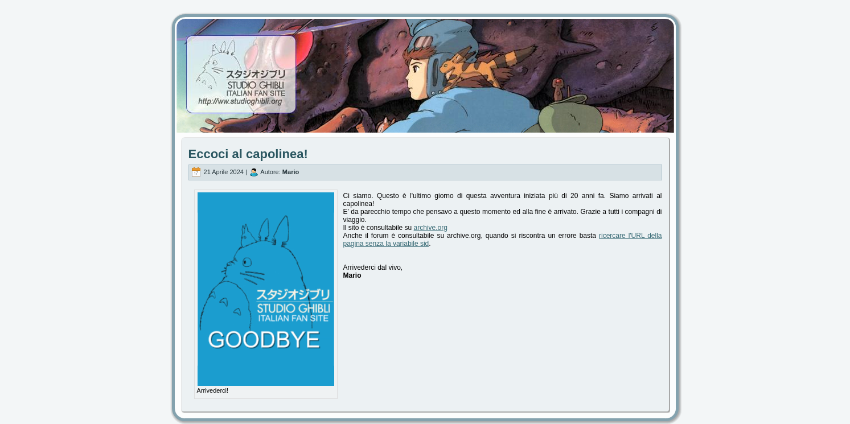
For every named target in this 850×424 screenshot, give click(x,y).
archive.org (430, 228)
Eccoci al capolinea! (248, 154)
